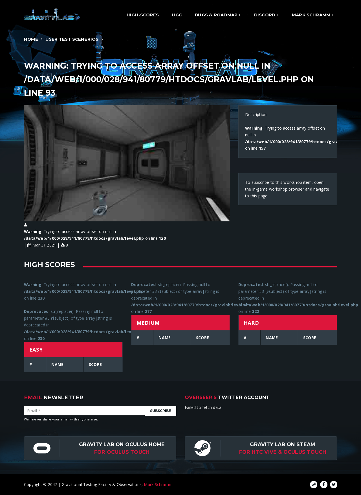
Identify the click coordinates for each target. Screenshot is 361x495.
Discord (265, 15)
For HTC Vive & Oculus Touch (282, 452)
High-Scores (143, 15)
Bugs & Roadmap (217, 15)
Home (31, 39)
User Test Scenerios (72, 39)
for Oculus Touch (121, 452)
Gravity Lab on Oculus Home (122, 444)
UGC (177, 15)
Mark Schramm (312, 15)
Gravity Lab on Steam (282, 444)
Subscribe (160, 411)
